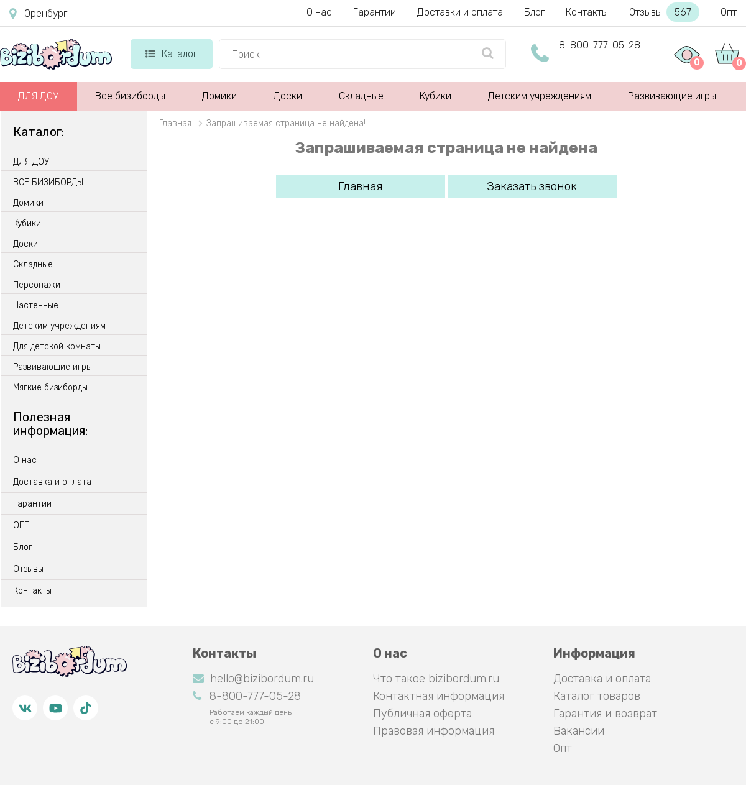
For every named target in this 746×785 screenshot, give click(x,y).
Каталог (171, 54)
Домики (219, 96)
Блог (534, 12)
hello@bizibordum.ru (253, 678)
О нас (319, 12)
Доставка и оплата (52, 482)
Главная (360, 186)
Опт (729, 12)
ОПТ (21, 525)
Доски (288, 96)
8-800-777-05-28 (599, 45)
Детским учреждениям (539, 96)
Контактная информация (438, 696)
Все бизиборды (130, 96)
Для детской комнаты (57, 346)
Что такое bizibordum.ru (436, 678)
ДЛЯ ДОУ (38, 96)
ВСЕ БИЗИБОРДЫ (48, 182)
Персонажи (36, 285)
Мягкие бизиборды (50, 387)
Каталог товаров (596, 696)
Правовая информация (433, 731)
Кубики (435, 96)
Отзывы (664, 12)
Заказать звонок (532, 186)
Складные (361, 96)
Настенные (35, 305)
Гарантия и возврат (605, 713)
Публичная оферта (422, 713)
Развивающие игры (672, 96)
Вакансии (578, 731)
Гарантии (374, 12)
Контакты (587, 12)
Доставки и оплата (460, 12)
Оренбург (38, 13)
